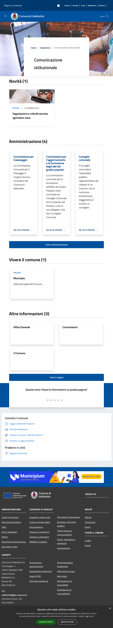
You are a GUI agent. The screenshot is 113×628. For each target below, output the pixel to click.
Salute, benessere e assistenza (66, 541)
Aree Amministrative (11, 522)
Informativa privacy (66, 571)
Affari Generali (21, 327)
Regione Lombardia (13, 5)
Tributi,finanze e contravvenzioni (64, 532)
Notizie (16, 108)
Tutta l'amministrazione (56, 244)
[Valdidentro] (92, 5)
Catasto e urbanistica (39, 537)
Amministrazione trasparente (65, 564)
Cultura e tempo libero (39, 522)
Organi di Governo (10, 517)
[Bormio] (67, 5)
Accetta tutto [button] (46, 622)
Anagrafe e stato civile (39, 517)
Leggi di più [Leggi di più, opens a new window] (89, 616)
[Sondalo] (75, 5)
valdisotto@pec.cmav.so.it (14, 595)
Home (33, 47)
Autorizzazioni (63, 548)
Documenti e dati (9, 546)
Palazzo (17, 272)
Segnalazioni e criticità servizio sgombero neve (30, 116)
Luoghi (88, 540)
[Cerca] (107, 16)
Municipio (19, 278)
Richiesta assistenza (38, 581)
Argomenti (45, 47)
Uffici (4, 527)
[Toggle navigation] (5, 16)
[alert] (56, 617)
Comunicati (90, 522)
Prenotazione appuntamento (36, 564)
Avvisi (87, 527)
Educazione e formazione (68, 517)
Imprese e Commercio (39, 532)
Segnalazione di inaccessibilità (64, 591)
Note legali (62, 576)
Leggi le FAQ (35, 576)
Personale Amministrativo (14, 541)
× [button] (110, 608)
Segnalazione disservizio (40, 571)
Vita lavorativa (36, 527)
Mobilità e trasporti (38, 541)
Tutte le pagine (56, 377)
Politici (5, 537)
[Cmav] (83, 5)
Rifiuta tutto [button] (67, 622)
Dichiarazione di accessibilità (64, 583)
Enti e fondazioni (9, 532)
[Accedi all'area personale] (58, 5)
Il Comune (19, 353)
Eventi (88, 545)
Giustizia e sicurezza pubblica (66, 524)
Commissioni (70, 327)
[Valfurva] (102, 5)
